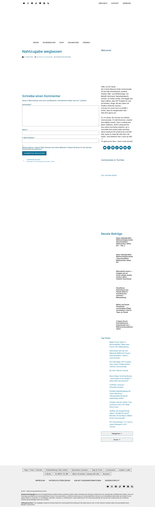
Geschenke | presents (80, 470)
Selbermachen (49, 43)
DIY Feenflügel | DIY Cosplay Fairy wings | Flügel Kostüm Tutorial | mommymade (120, 364)
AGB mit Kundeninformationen (87, 480)
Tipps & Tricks (97, 470)
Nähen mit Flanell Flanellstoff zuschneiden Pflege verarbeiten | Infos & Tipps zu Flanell (123, 308)
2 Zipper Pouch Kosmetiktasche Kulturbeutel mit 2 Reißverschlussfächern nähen (124, 325)
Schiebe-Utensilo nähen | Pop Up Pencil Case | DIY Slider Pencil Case (121, 404)
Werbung (127, 3)
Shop (61, 43)
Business (106, 474)
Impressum (40, 480)
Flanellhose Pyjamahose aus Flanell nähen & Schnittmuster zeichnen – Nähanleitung (122, 292)
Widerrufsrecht (112, 480)
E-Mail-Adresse (28, 137)
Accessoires (110, 470)
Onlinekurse (73, 43)
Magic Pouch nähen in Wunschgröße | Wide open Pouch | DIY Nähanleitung (119, 344)
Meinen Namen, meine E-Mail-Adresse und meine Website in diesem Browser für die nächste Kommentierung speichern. (57, 148)
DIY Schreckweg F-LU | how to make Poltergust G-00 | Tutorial (121, 424)
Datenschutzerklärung (59, 480)
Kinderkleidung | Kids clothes (57, 470)
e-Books (48, 474)
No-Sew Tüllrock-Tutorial (119, 371)
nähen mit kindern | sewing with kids (85, 474)
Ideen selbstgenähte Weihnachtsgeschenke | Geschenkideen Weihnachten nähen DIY (124, 258)
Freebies (86, 43)
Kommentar (27, 104)
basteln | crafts (124, 470)
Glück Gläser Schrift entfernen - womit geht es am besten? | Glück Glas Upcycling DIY (121, 378)
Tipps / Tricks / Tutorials (33, 470)
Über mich (103, 3)
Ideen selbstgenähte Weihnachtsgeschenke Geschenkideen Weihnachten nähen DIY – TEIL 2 (124, 242)
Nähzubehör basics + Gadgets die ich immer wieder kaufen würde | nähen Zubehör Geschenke (124, 275)
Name (25, 129)
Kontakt (115, 3)
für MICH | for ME (61, 474)
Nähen (36, 43)
